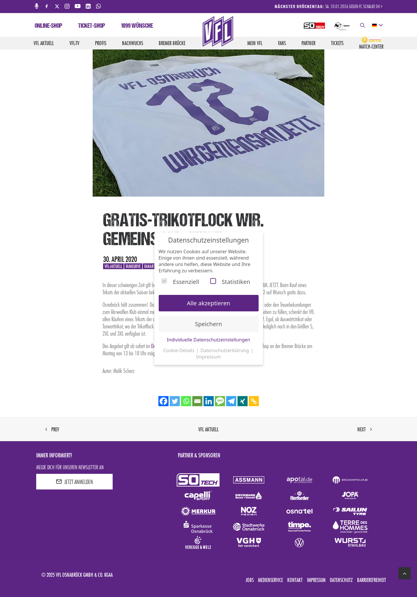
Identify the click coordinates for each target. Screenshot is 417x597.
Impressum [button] (208, 357)
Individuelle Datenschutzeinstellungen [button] (208, 340)
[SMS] (220, 401)
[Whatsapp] (186, 401)
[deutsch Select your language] (377, 25)
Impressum (316, 580)
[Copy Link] (254, 401)
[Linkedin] (209, 401)
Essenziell (180, 281)
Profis (100, 43)
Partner (308, 43)
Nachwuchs (132, 43)
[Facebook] (163, 401)
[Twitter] (175, 401)
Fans (282, 43)
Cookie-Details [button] (179, 350)
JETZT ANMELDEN (74, 481)
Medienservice (270, 580)
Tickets (337, 43)
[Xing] (242, 401)
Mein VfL (254, 43)
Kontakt (295, 580)
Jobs (250, 580)
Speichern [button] (208, 324)
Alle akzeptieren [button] (208, 303)
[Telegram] (231, 401)
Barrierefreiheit (371, 580)
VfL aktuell (44, 43)
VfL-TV (74, 43)
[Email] (197, 401)
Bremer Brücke (172, 43)
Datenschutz (341, 580)
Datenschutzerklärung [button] (225, 350)
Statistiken (230, 281)
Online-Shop (48, 26)
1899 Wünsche (137, 26)
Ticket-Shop (91, 26)
